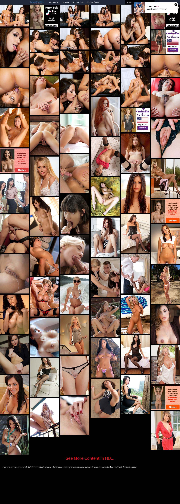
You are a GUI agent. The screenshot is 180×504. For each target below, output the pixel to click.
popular (65, 2)
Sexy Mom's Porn (94, 2)
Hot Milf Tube (77, 2)
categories (53, 2)
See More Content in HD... (90, 458)
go (157, 2)
